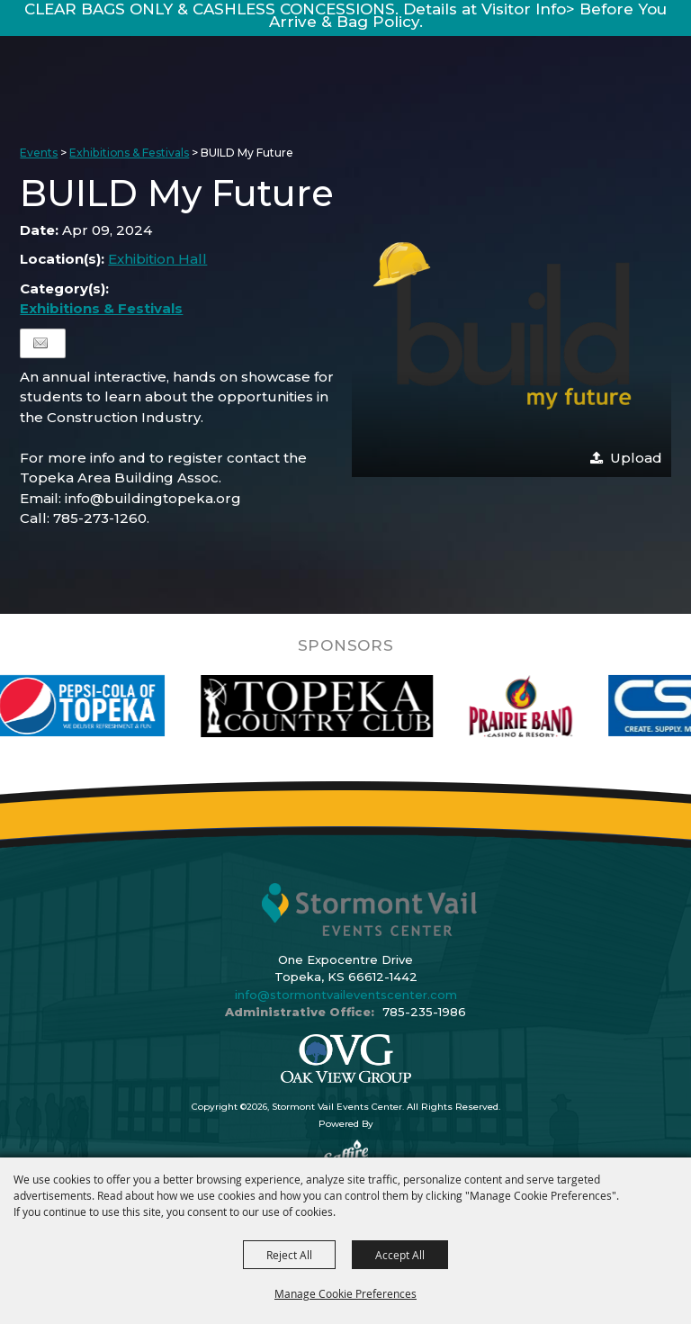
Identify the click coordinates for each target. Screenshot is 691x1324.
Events (39, 152)
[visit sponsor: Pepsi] (101, 706)
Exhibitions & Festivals (129, 152)
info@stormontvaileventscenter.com (346, 994)
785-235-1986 (424, 1011)
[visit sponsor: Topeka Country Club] (341, 706)
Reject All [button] (289, 1254)
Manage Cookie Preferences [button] (345, 1293)
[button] (511, 325)
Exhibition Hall (157, 258)
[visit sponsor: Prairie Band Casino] (545, 706)
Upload (636, 457)
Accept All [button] (400, 1254)
